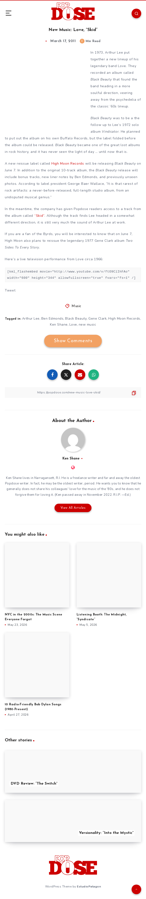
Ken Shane (59, 324)
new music (87, 324)
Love (73, 324)
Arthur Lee (31, 318)
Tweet (10, 290)
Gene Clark (97, 318)
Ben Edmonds (52, 318)
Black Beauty (76, 318)
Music (76, 306)
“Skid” (39, 215)
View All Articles (73, 507)
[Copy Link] (73, 392)
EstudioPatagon (89, 886)
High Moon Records (67, 163)
